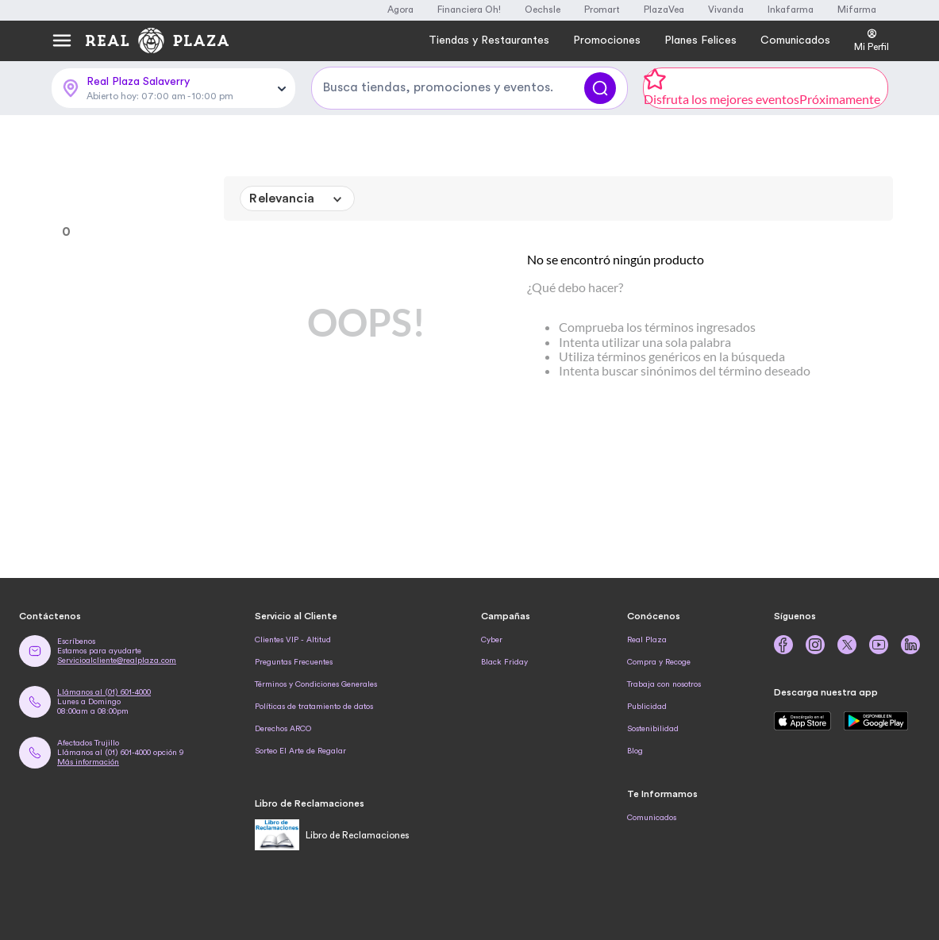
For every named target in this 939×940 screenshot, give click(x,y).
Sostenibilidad (653, 729)
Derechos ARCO (283, 729)
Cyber (491, 640)
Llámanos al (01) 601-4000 (104, 692)
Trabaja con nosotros (664, 684)
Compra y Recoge (659, 662)
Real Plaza (647, 640)
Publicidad (647, 707)
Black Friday (504, 662)
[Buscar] (600, 88)
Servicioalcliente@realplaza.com (116, 661)
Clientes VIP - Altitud (293, 640)
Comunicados (651, 818)
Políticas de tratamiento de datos (314, 707)
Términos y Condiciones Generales (316, 684)
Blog (635, 751)
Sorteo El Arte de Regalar (300, 751)
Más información (88, 762)
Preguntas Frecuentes (294, 662)
